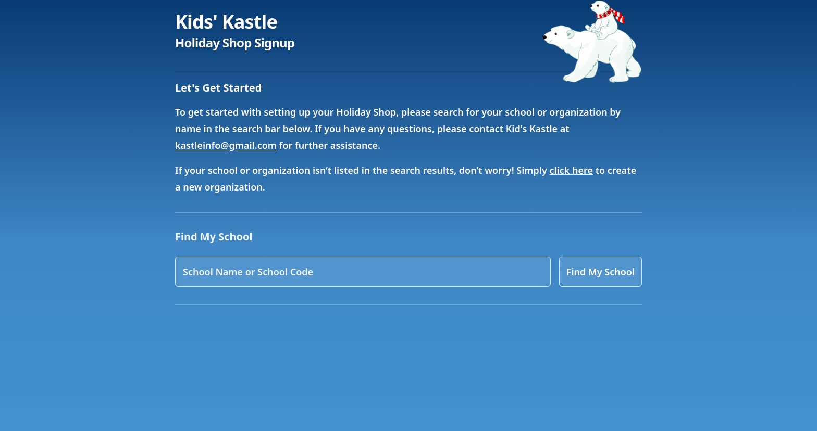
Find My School (600, 271)
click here (571, 170)
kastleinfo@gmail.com (226, 145)
